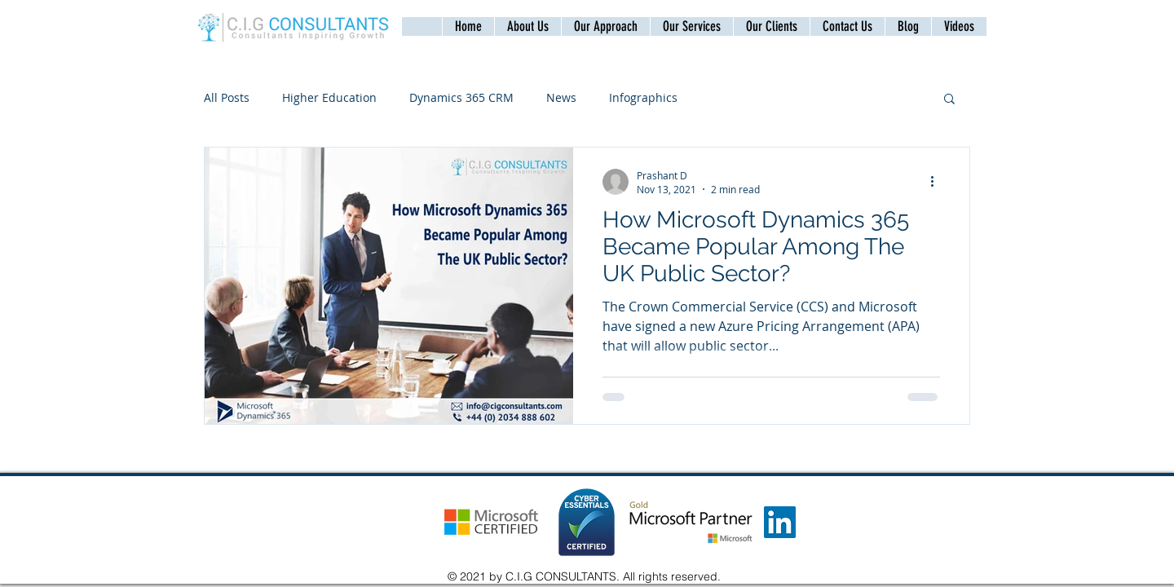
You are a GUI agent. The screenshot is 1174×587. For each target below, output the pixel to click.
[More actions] (937, 182)
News (561, 97)
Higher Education (329, 97)
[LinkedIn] (780, 522)
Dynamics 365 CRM (461, 97)
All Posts (226, 97)
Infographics (643, 97)
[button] (847, 26)
